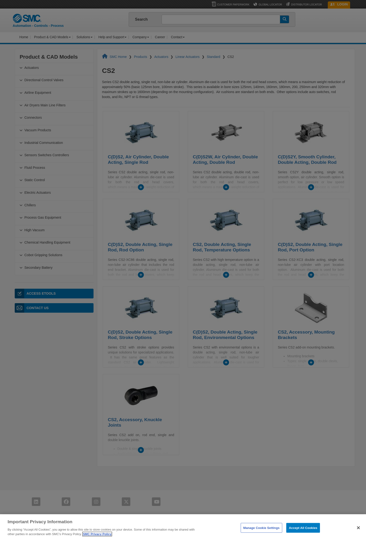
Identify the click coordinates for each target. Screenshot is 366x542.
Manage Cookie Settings (261, 535)
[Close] (358, 535)
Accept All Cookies (303, 535)
